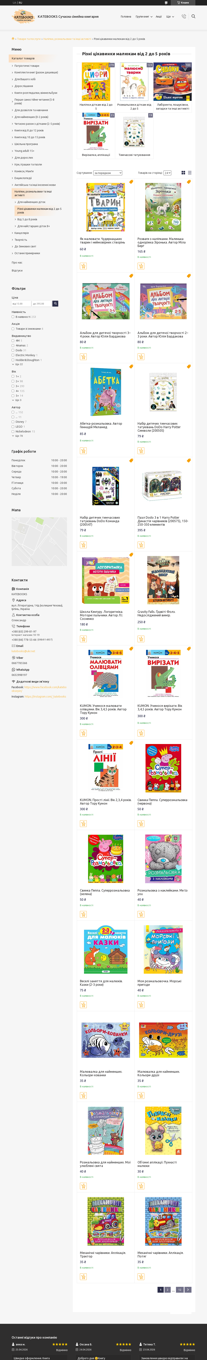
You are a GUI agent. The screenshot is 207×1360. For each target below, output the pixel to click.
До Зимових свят (25, 246)
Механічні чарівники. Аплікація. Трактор (103, 1254)
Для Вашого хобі (25, 79)
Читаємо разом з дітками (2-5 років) (37, 123)
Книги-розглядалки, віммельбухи (36, 92)
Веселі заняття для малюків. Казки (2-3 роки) (101, 982)
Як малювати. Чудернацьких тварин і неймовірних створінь (102, 240)
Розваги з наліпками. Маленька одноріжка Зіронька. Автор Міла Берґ (162, 242)
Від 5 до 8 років (27, 219)
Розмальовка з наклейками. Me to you (163, 892)
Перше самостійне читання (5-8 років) (34, 101)
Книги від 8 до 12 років (29, 130)
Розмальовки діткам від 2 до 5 (134, 106)
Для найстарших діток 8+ (33, 226)
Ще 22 (19, 364)
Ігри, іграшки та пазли (28, 164)
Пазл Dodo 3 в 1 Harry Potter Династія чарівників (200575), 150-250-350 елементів (163, 521)
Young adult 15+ (24, 150)
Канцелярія (22, 233)
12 (179, 1289)
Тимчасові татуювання (134, 154)
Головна (126, 16)
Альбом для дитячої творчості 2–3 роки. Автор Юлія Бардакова (163, 334)
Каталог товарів (23, 58)
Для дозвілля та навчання (31, 110)
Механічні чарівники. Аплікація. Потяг (161, 1254)
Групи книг (142, 16)
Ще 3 (18, 400)
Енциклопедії (23, 178)
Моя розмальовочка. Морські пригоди (159, 982)
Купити (83, 266)
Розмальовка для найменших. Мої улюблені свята (105, 1164)
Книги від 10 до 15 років (30, 137)
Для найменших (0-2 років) (31, 117)
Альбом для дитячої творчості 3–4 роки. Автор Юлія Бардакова (105, 334)
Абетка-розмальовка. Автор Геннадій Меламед (101, 425)
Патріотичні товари (27, 65)
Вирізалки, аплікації (96, 154)
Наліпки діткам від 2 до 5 (96, 106)
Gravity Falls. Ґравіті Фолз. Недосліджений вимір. (156, 613)
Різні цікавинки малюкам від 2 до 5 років (39, 210)
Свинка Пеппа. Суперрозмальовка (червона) (162, 801)
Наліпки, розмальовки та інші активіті (67, 38)
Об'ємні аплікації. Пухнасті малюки (157, 1164)
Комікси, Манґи (24, 171)
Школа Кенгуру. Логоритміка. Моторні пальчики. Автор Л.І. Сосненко (101, 615)
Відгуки (17, 270)
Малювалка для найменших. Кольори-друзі (159, 1073)
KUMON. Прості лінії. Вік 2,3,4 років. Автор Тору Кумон (106, 801)
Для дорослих (24, 157)
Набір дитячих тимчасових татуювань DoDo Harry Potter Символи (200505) (159, 427)
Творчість (21, 239)
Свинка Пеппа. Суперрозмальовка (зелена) (105, 892)
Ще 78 (19, 435)
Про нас (17, 262)
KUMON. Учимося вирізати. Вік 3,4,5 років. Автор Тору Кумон (160, 707)
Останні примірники (27, 253)
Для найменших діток (31, 202)
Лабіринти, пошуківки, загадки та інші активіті (172, 106)
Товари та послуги (29, 38)
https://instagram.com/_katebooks (45, 696)
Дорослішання (24, 86)
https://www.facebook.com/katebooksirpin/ (39, 689)
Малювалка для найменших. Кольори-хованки (101, 1073)
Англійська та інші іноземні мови (35, 184)
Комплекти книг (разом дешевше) (36, 72)
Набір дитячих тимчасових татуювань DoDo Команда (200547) (100, 521)
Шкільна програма (26, 144)
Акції (159, 16)
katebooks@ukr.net (23, 651)
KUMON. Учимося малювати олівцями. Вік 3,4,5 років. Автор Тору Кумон (103, 709)
